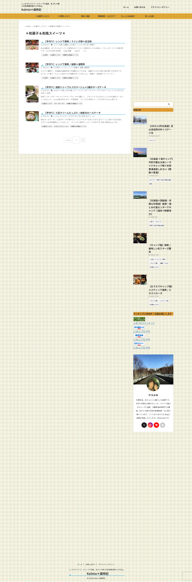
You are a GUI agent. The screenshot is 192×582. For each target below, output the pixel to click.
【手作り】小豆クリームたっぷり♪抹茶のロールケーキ (84, 133)
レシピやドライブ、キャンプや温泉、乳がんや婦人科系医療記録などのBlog (96, 569)
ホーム (126, 7)
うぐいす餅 (71, 45)
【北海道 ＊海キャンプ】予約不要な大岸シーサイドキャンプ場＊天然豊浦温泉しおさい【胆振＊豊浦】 (153, 193)
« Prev (68, 163)
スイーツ (88, 96)
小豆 (90, 137)
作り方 (97, 45)
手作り (66, 99)
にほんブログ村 (140, 371)
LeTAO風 (81, 96)
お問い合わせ (139, 7)
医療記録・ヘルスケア (106, 16)
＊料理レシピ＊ (64, 16)
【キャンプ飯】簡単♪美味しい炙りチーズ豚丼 (152, 284)
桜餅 (93, 70)
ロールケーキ (77, 137)
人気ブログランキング (142, 363)
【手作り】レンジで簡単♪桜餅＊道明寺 (76, 67)
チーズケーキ (97, 96)
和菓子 (102, 45)
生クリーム (101, 137)
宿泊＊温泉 (85, 16)
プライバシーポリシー (160, 7)
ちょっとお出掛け (128, 16)
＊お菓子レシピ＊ (43, 16)
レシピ (91, 45)
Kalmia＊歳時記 (31, 9)
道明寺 (98, 70)
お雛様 (78, 45)
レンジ (82, 70)
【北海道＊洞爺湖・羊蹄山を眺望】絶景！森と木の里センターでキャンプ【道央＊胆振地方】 (153, 236)
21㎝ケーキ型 (72, 96)
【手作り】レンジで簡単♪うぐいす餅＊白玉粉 (79, 41)
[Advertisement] (153, 60)
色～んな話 (149, 16)
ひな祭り (85, 45)
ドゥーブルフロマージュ (111, 96)
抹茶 (71, 99)
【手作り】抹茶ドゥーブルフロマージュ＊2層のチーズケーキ (86, 92)
